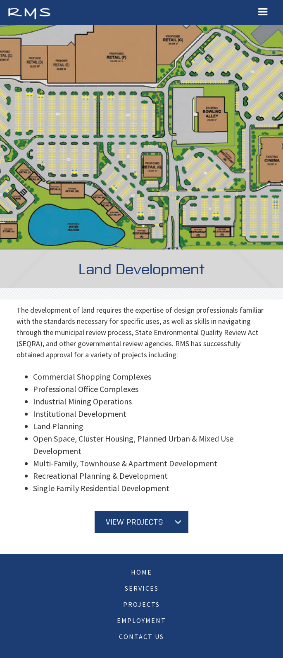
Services (142, 588)
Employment (141, 620)
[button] (263, 12)
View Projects (134, 522)
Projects (141, 604)
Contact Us (141, 636)
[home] (29, 13)
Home (141, 572)
